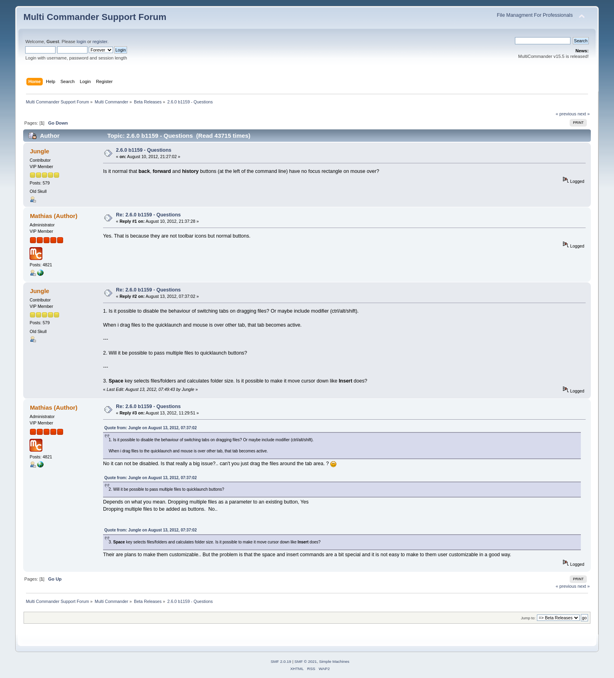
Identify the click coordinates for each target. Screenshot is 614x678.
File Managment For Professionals (535, 15)
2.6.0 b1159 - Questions (143, 150)
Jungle (39, 151)
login (81, 41)
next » (584, 113)
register (100, 41)
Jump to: (528, 618)
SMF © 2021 (305, 661)
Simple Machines (334, 661)
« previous (566, 113)
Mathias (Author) (53, 215)
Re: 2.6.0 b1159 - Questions (148, 215)
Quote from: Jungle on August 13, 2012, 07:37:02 (150, 428)
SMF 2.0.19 (280, 661)
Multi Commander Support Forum (94, 17)
